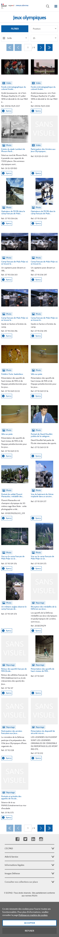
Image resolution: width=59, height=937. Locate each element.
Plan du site (29, 903)
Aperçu (6, 111)
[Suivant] (40, 47)
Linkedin (33, 839)
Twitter (25, 839)
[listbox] (44, 28)
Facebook (17, 839)
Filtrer (15, 28)
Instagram (41, 839)
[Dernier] (49, 47)
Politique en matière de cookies (33, 919)
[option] (44, 28)
